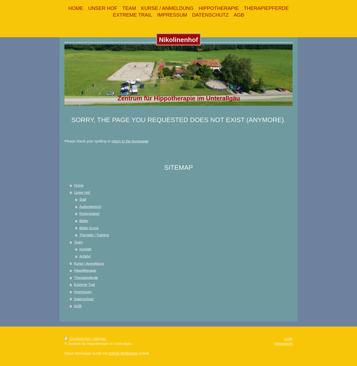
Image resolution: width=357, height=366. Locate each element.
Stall (82, 199)
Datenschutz (84, 299)
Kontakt (85, 249)
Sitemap (99, 339)
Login (288, 339)
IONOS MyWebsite (123, 353)
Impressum (83, 292)
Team (78, 242)
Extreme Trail (84, 285)
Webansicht (283, 344)
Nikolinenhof (178, 39)
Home (79, 185)
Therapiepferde (86, 278)
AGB (78, 306)
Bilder (84, 221)
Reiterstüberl (89, 214)
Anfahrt (85, 256)
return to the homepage (130, 141)
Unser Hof (82, 193)
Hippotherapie (85, 270)
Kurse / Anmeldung (89, 264)
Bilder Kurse (89, 228)
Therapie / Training (94, 235)
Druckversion (77, 339)
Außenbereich (90, 207)
